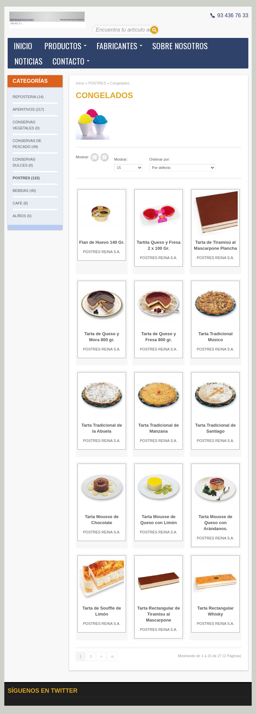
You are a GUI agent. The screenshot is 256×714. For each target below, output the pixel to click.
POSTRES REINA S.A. (101, 252)
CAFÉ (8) (20, 203)
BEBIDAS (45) (24, 191)
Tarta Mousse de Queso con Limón (158, 519)
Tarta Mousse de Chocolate (102, 519)
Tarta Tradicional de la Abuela (101, 428)
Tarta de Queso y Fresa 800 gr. (158, 336)
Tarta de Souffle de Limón (101, 611)
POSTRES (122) (26, 178)
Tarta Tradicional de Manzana (158, 428)
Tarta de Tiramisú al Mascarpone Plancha (215, 245)
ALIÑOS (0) (22, 216)
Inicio (23, 46)
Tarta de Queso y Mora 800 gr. (101, 336)
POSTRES (97, 83)
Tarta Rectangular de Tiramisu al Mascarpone (158, 614)
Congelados (120, 83)
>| (112, 656)
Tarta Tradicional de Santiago (215, 428)
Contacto (68, 61)
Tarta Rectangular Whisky (215, 611)
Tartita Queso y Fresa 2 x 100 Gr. (159, 245)
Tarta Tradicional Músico (215, 336)
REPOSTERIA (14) (28, 97)
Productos (62, 46)
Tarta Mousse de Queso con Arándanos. (215, 522)
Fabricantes (116, 46)
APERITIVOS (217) (28, 109)
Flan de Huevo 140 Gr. (101, 242)
